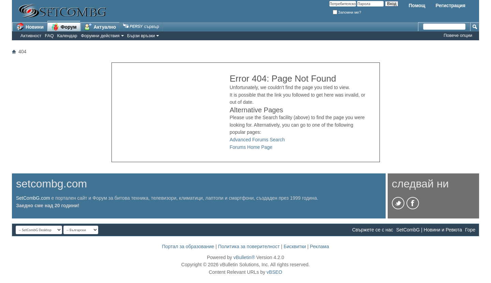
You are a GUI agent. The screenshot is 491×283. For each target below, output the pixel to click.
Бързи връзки (141, 35)
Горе (470, 229)
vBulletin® (244, 257)
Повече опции (458, 35)
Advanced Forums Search (257, 139)
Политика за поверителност (249, 246)
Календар (67, 35)
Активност (31, 35)
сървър (141, 26)
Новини (30, 27)
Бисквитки (295, 246)
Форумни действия (100, 35)
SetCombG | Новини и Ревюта (429, 229)
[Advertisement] (171, 112)
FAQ (49, 35)
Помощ (416, 5)
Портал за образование (188, 246)
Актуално (100, 27)
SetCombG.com (33, 198)
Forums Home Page (251, 147)
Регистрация (450, 5)
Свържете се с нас (372, 229)
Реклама (319, 246)
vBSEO (274, 272)
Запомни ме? (347, 12)
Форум (64, 27)
